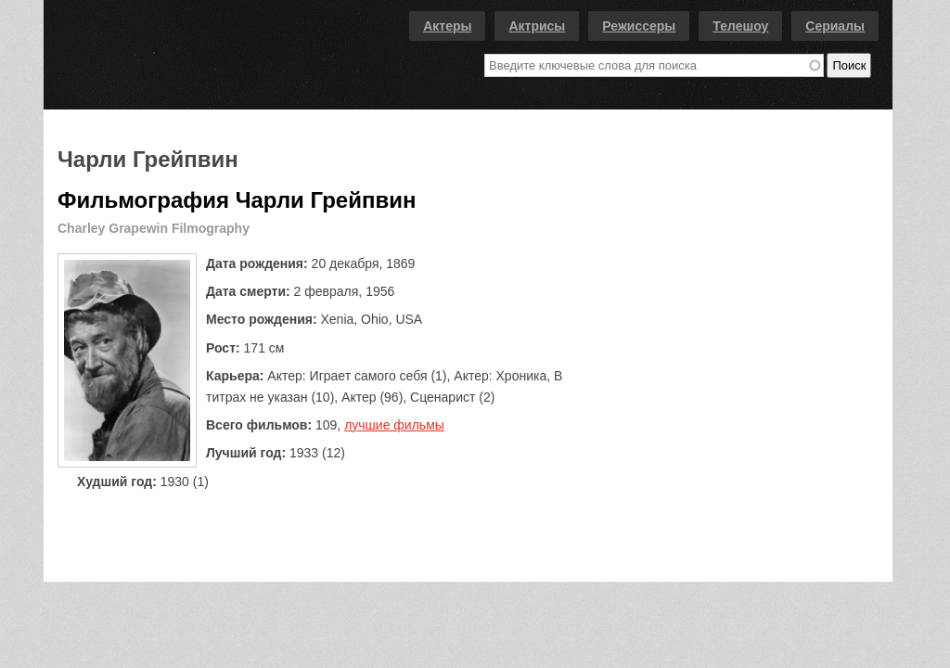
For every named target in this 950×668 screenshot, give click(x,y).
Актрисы (536, 26)
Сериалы (835, 26)
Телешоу (740, 26)
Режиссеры (638, 26)
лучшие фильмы (394, 425)
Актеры (447, 26)
